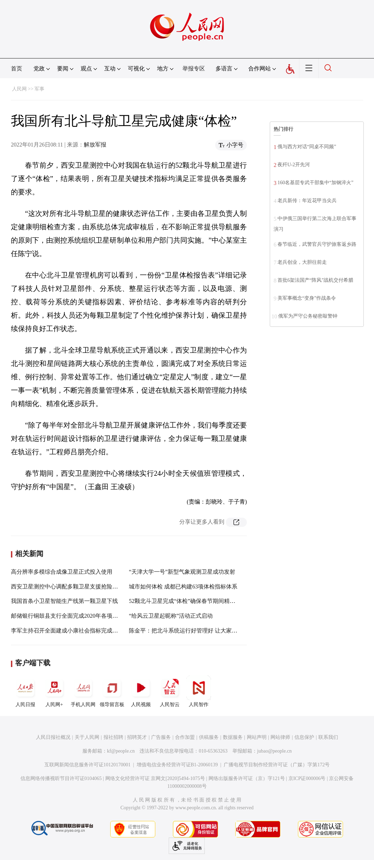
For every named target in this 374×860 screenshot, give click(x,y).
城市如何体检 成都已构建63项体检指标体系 (183, 587)
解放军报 (95, 145)
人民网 (19, 89)
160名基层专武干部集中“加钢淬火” (315, 182)
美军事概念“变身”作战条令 (307, 298)
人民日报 (25, 691)
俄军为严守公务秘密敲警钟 (307, 316)
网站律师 (280, 737)
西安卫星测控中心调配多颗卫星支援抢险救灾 (67, 587)
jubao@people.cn (274, 751)
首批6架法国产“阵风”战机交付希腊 (315, 280)
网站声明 (257, 737)
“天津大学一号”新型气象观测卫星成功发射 (182, 572)
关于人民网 (87, 737)
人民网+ (54, 691)
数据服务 (233, 737)
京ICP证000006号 (307, 778)
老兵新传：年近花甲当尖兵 (307, 200)
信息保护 (304, 737)
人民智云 (169, 691)
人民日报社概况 (53, 737)
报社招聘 (113, 737)
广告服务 (161, 737)
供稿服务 (209, 737)
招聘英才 (137, 737)
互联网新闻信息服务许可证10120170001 (87, 764)
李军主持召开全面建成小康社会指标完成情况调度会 (76, 631)
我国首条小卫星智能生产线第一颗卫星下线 (64, 601)
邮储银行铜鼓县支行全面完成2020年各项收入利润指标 (78, 616)
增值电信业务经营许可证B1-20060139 (177, 764)
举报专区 (193, 68)
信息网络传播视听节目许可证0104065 (61, 778)
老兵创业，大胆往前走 (302, 262)
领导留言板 (112, 691)
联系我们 (328, 737)
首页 (16, 68)
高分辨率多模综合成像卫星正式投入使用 (61, 572)
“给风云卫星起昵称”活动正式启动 (171, 616)
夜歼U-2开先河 (294, 164)
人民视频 (141, 691)
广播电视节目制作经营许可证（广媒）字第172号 (277, 764)
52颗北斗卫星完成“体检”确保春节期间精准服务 (188, 601)
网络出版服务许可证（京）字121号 (246, 778)
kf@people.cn (121, 751)
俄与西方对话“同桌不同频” (307, 146)
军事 (39, 89)
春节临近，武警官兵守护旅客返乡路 (317, 244)
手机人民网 (83, 691)
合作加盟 (185, 737)
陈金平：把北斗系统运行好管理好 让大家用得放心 (191, 631)
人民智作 (198, 691)
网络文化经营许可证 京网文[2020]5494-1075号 (155, 778)
